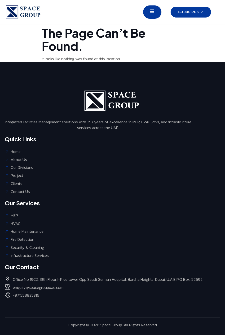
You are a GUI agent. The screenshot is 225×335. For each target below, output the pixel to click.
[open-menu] (152, 12)
